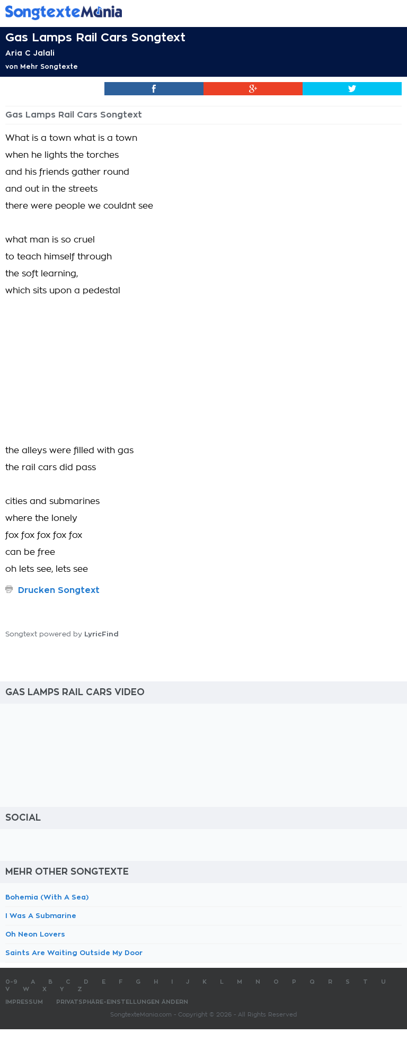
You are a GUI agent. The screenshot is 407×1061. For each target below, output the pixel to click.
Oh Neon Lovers (35, 934)
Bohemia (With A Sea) (47, 897)
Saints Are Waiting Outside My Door (74, 952)
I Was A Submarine (40, 915)
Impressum (24, 1002)
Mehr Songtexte (49, 67)
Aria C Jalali (30, 53)
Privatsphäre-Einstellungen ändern (122, 1002)
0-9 (11, 982)
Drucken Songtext (59, 590)
